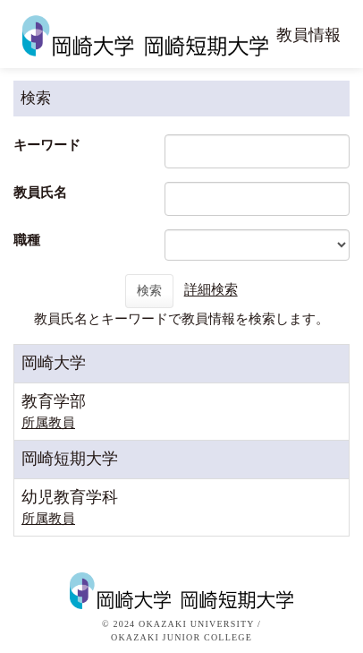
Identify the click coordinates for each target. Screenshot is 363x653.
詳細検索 (211, 290)
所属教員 (48, 423)
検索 (149, 290)
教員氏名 (40, 192)
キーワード (46, 145)
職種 (26, 240)
